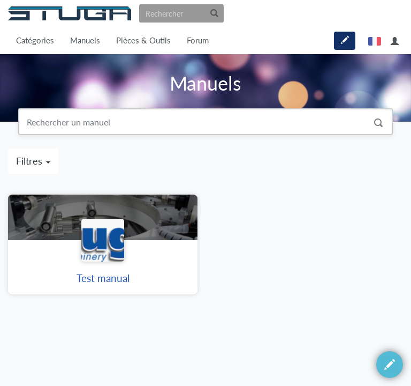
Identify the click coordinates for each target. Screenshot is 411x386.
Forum (198, 40)
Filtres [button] (33, 161)
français (374, 40)
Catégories (35, 40)
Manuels (85, 40)
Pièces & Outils (143, 40)
